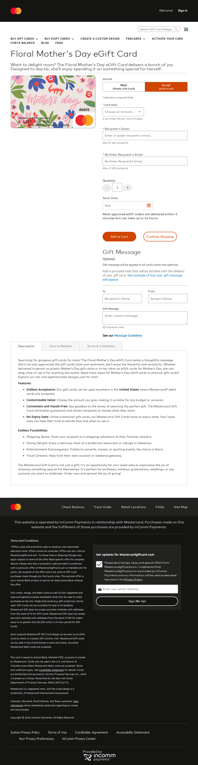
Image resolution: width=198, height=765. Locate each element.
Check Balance (73, 507)
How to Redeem (60, 346)
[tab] (26, 346)
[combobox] (159, 29)
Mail (124, 86)
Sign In (182, 10)
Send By (107, 79)
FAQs (160, 507)
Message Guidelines (128, 335)
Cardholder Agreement (51, 669)
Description (26, 346)
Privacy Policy (133, 579)
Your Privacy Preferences (36, 738)
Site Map (180, 507)
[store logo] (16, 11)
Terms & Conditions (101, 346)
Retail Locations (133, 507)
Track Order (103, 507)
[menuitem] (24, 38)
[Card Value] (123, 111)
